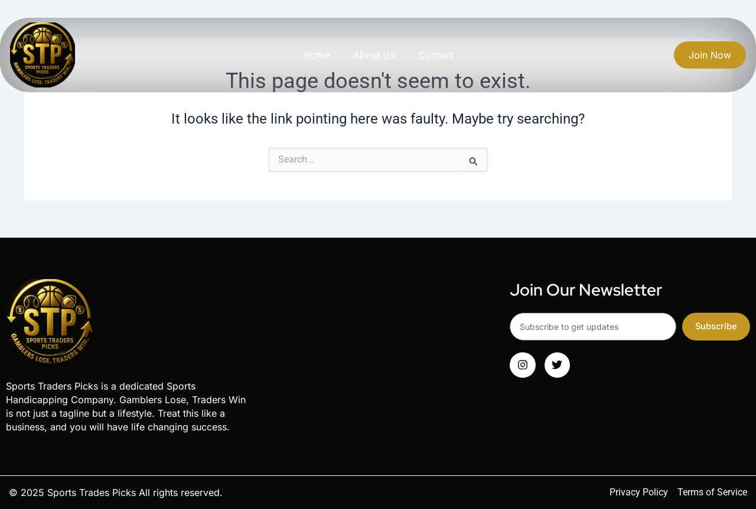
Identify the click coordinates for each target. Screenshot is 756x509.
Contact (435, 55)
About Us (374, 55)
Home (316, 55)
